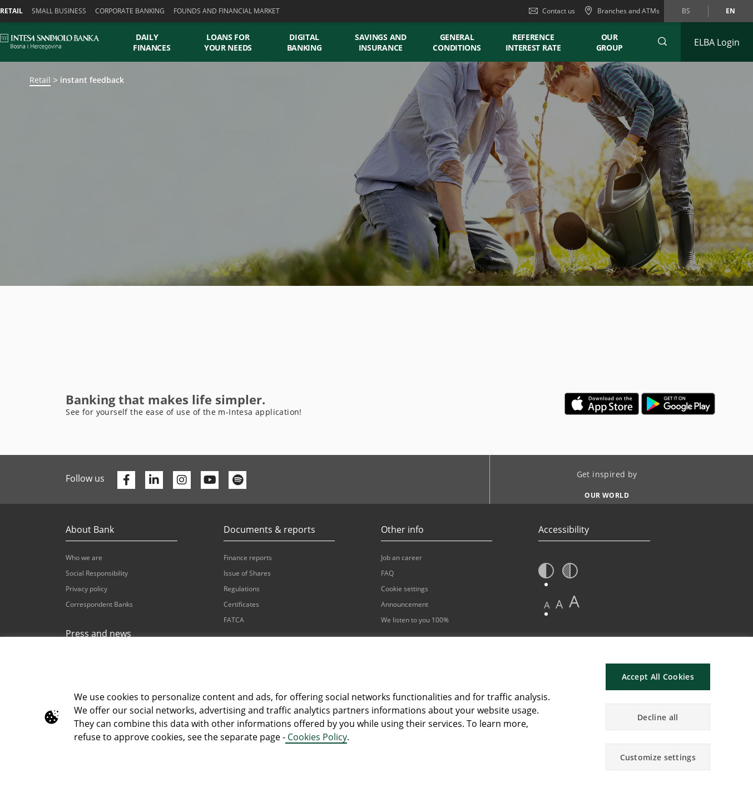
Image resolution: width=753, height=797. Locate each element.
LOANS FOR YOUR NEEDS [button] (228, 42)
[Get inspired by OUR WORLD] (602, 492)
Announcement (404, 604)
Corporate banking (130, 11)
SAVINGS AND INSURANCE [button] (381, 42)
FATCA (234, 620)
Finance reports (248, 557)
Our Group (609, 42)
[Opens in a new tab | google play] (678, 404)
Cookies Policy (316, 737)
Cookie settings (404, 588)
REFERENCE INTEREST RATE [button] (533, 42)
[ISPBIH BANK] (52, 41)
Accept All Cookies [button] (658, 676)
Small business (59, 11)
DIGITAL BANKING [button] (304, 42)
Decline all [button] (657, 717)
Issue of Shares (247, 573)
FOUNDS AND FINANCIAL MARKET (227, 11)
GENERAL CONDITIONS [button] (456, 42)
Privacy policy (86, 588)
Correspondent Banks (99, 604)
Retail (40, 80)
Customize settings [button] (658, 757)
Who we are (84, 557)
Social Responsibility (97, 573)
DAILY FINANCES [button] (152, 42)
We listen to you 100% (415, 620)
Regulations (242, 588)
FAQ (387, 573)
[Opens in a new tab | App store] (602, 404)
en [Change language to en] (730, 11)
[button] (662, 41)
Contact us (552, 11)
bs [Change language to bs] (686, 11)
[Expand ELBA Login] (717, 42)
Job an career (401, 557)
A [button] (547, 604)
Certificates (241, 604)
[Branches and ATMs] (621, 11)
